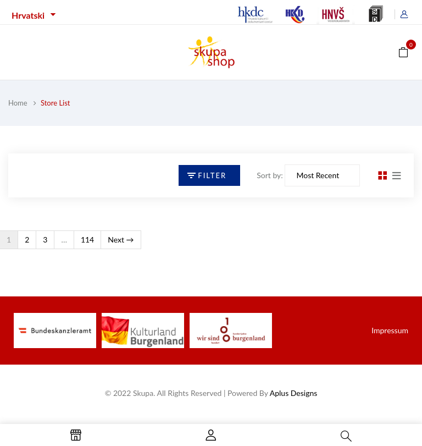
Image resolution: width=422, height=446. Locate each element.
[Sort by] (322, 175)
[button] (403, 51)
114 (87, 239)
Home (17, 102)
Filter (212, 175)
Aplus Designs (294, 393)
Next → (121, 239)
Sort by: (270, 175)
